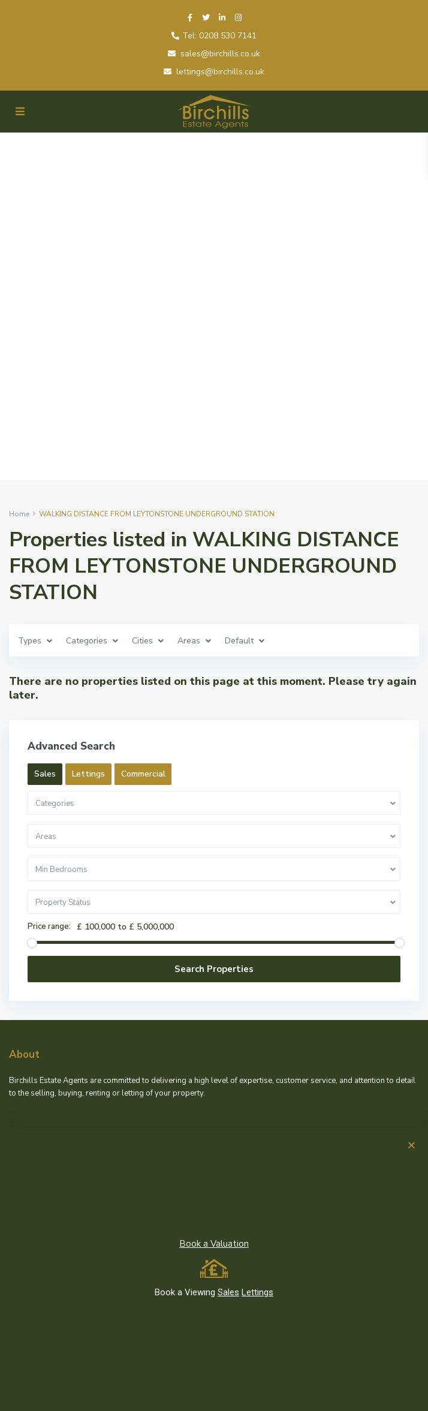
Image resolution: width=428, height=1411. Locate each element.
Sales (228, 1292)
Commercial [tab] (143, 774)
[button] (411, 1145)
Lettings (257, 1292)
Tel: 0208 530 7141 (219, 35)
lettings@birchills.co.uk (220, 71)
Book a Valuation (214, 1244)
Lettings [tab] (88, 774)
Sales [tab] (45, 774)
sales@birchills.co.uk (220, 53)
